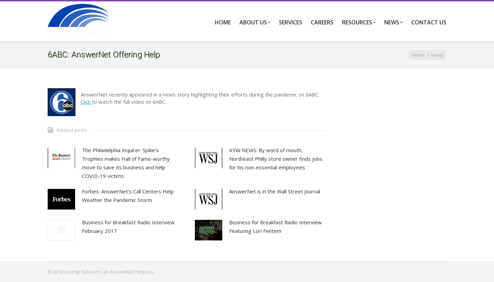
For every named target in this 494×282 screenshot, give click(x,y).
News (437, 55)
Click (86, 101)
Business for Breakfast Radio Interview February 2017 (128, 226)
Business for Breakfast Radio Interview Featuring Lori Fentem (275, 226)
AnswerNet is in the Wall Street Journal (274, 191)
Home (418, 55)
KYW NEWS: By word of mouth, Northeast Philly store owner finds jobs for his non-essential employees (275, 159)
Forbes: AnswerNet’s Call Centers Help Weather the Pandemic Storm (128, 195)
